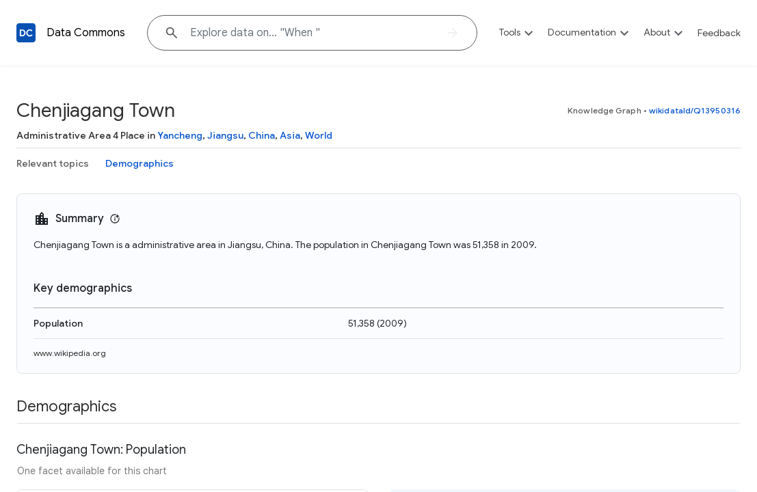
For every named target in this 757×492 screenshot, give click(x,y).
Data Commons (86, 33)
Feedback (719, 33)
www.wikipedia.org (70, 353)
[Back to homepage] (26, 32)
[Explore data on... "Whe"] (312, 33)
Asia (290, 135)
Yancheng (179, 135)
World (318, 135)
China (261, 135)
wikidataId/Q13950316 (695, 110)
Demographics (139, 163)
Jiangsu (225, 135)
